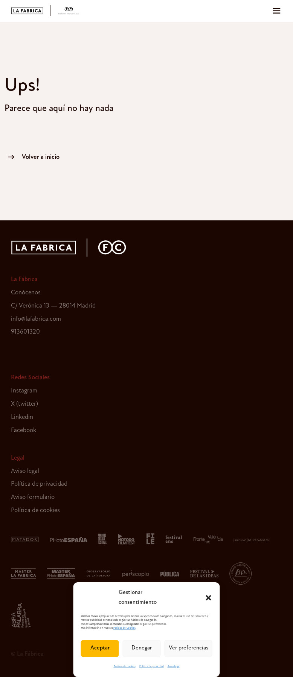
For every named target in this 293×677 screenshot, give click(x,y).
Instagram (24, 391)
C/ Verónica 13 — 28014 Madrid (53, 306)
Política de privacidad (151, 666)
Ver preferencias (188, 648)
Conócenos (26, 292)
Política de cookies (125, 666)
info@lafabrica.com (36, 319)
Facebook (23, 430)
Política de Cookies (124, 628)
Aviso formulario (33, 497)
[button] (208, 598)
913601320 (25, 332)
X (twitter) (24, 404)
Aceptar (100, 648)
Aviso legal (174, 666)
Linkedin (22, 417)
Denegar (141, 648)
